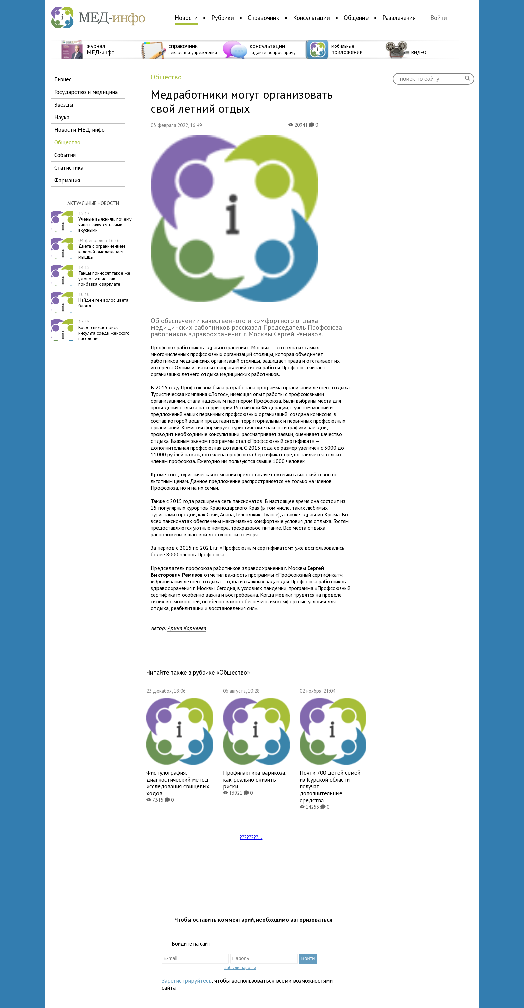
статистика (68, 167)
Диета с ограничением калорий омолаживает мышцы (101, 248)
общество (67, 142)
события (65, 155)
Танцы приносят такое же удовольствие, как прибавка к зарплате (104, 275)
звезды (63, 104)
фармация (67, 180)
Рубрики (222, 18)
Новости (186, 18)
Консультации (311, 18)
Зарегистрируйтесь (187, 980)
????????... (251, 837)
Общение (356, 18)
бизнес (63, 79)
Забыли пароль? (240, 967)
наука (61, 117)
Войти (438, 18)
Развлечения (399, 18)
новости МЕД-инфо (79, 129)
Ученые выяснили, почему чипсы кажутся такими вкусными (105, 221)
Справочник (263, 18)
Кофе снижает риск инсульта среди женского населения (104, 330)
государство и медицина (86, 92)
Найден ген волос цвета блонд (103, 300)
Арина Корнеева (186, 628)
